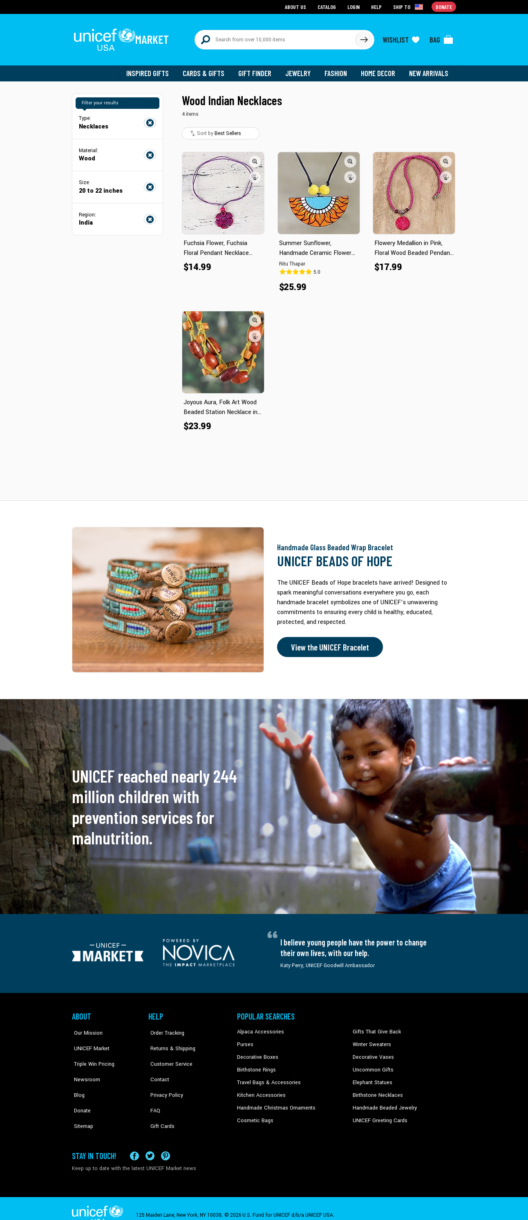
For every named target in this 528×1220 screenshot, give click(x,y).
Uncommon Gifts (372, 1065)
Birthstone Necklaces (376, 1090)
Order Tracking (164, 1028)
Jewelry (301, 69)
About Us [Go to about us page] (296, 6)
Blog (77, 1077)
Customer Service (168, 1053)
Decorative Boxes (256, 1053)
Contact (157, 1065)
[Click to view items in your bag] (441, 38)
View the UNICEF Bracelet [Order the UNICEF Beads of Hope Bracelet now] (328, 643)
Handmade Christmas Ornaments (275, 1102)
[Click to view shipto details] (409, 6)
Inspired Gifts (153, 69)
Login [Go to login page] (354, 6)
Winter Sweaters (371, 1040)
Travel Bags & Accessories (267, 1077)
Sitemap (81, 1102)
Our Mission (86, 1028)
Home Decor (379, 69)
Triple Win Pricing (91, 1053)
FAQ (153, 1090)
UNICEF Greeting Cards (378, 1115)
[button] (255, 157)
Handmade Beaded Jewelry (383, 1102)
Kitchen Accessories (260, 1090)
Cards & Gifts (208, 69)
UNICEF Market (88, 1040)
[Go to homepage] (123, 38)
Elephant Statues (372, 1077)
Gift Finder (258, 69)
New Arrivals (429, 69)
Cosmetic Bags (254, 1115)
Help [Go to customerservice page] (377, 6)
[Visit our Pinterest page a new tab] (165, 1142)
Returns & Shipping (170, 1040)
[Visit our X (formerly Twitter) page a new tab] (150, 1142)
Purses (245, 1040)
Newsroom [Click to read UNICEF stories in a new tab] (84, 1065)
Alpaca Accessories (259, 1028)
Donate (80, 1090)
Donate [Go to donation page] (444, 6)
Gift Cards (159, 1102)
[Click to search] (364, 37)
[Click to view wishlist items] (400, 37)
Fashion (338, 69)
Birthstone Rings (256, 1065)
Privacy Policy (164, 1077)
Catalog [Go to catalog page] (328, 6)
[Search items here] (275, 37)
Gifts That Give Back (375, 1028)
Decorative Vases (372, 1053)
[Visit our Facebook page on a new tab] (134, 1142)
